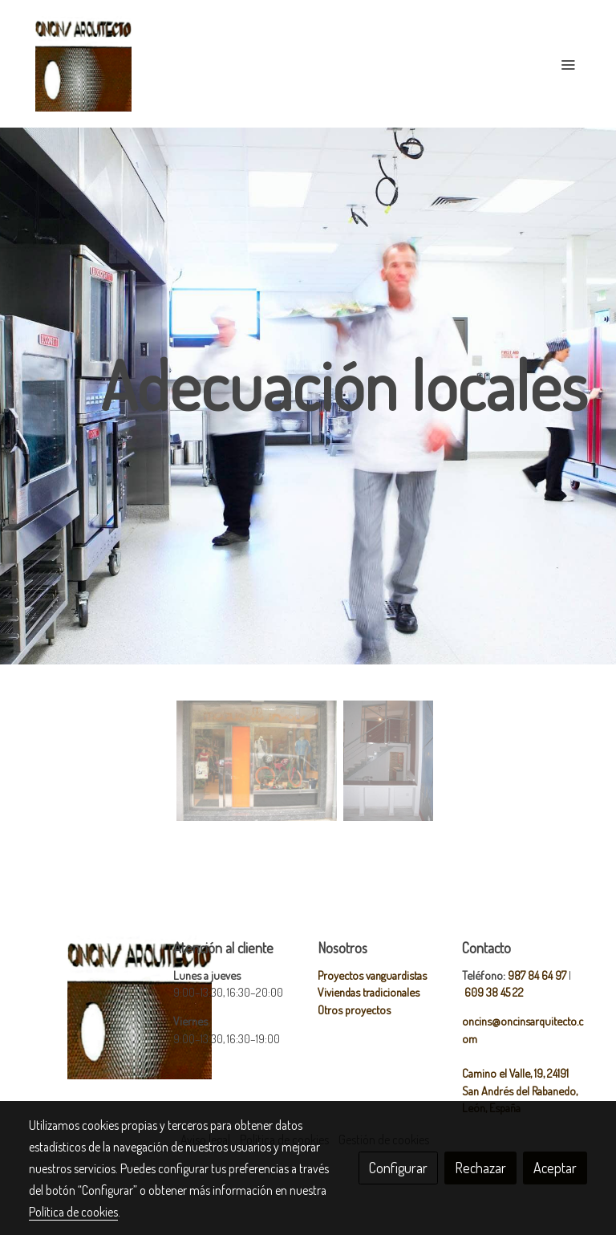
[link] (83, 64)
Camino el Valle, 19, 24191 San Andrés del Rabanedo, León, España (520, 1090)
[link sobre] (91, 1007)
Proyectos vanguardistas (372, 975)
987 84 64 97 (537, 975)
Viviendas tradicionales (368, 992)
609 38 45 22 (494, 992)
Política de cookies (73, 1212)
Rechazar (480, 1167)
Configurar (398, 1167)
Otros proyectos (354, 1009)
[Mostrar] (256, 761)
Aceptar (555, 1167)
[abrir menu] (568, 64)
